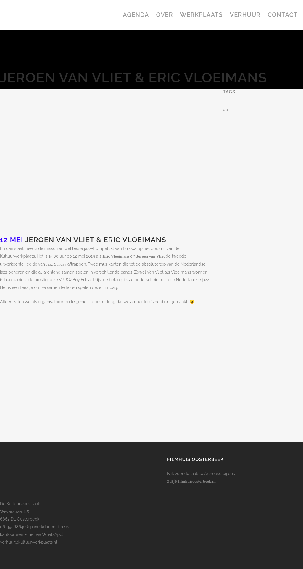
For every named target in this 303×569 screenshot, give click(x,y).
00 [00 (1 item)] (225, 110)
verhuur (7, 542)
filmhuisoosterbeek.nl (197, 481)
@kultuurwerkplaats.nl (36, 542)
